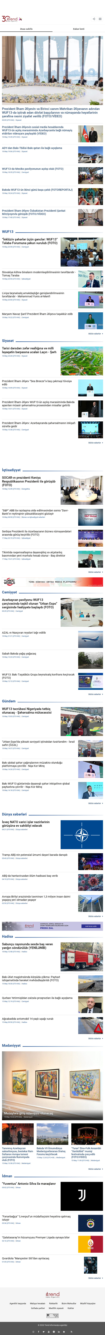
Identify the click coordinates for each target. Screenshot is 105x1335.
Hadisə (7, 936)
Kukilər (71, 1308)
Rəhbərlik (53, 1303)
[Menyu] (100, 19)
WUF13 (7, 232)
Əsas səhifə (26, 29)
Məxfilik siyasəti (56, 1308)
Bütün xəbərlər (94, 334)
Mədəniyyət (11, 1045)
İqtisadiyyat (11, 470)
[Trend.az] (12, 19)
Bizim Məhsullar (69, 1303)
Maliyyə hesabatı (37, 1303)
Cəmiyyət (9, 592)
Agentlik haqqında (18, 1303)
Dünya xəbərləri (14, 814)
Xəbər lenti (78, 29)
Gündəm (9, 701)
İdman (7, 1176)
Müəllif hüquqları (88, 1303)
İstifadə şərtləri (38, 1308)
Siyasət (8, 341)
